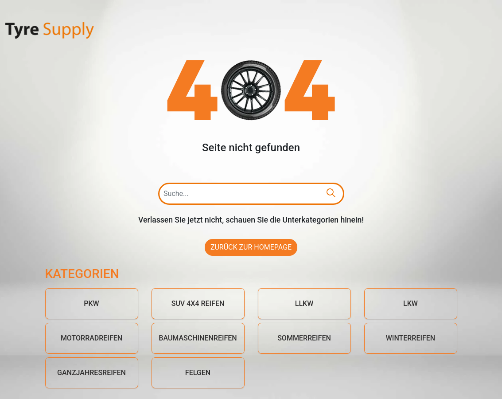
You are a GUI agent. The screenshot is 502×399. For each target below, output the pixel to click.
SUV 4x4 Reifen (198, 303)
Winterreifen (410, 338)
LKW (410, 303)
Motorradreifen (91, 338)
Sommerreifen (304, 338)
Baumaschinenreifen (198, 338)
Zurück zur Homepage (251, 247)
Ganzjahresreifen (91, 372)
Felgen (197, 372)
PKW (91, 303)
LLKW (304, 303)
